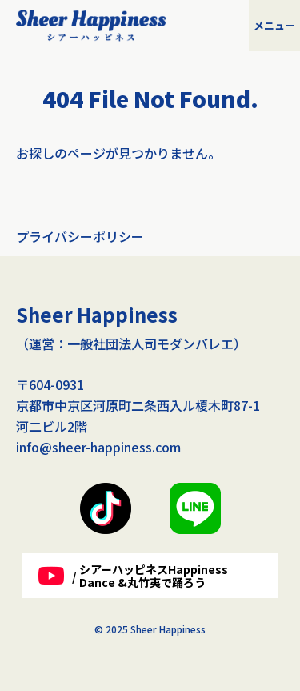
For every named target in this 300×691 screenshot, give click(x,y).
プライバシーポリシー (80, 236)
